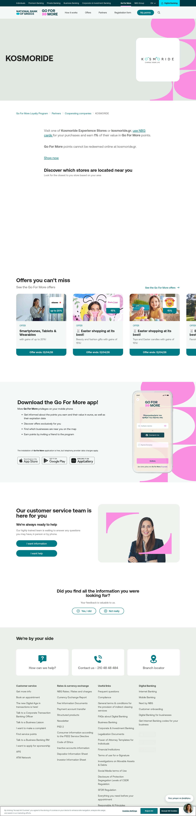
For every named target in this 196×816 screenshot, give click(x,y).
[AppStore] (149, 734)
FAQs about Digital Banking (113, 716)
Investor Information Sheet (71, 759)
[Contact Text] (98, 662)
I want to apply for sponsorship (33, 745)
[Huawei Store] (149, 750)
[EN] (153, 3)
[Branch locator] (153, 662)
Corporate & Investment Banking (96, 3)
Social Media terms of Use (112, 770)
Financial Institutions (109, 749)
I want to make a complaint (31, 728)
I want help (37, 553)
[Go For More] (49, 12)
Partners (103, 12)
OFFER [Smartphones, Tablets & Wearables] (22, 325)
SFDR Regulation (107, 789)
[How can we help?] (42, 662)
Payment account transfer (71, 709)
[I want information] (36, 543)
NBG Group (139, 3)
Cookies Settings (129, 811)
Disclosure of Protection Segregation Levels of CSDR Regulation (113, 780)
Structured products (68, 714)
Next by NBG (146, 703)
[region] (98, 811)
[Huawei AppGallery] (83, 458)
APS (18, 751)
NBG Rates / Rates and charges (74, 691)
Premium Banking (36, 3)
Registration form (122, 12)
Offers (88, 12)
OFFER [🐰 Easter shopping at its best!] (79, 325)
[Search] (159, 12)
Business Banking (71, 3)
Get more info (23, 691)
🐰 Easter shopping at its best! (95, 332)
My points (145, 12)
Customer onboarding (151, 709)
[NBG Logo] (26, 12)
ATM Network (23, 757)
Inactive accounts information (73, 748)
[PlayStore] (149, 742)
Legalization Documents (111, 734)
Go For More (126, 3)
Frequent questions (108, 691)
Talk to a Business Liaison (30, 722)
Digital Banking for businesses (155, 714)
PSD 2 (60, 726)
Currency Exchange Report (72, 697)
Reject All (149, 811)
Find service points (26, 734)
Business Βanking (107, 722)
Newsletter (63, 720)
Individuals (20, 3)
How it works (71, 12)
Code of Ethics (65, 742)
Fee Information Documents (72, 703)
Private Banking (53, 3)
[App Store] (29, 458)
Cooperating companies (78, 113)
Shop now (51, 158)
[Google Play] (56, 458)
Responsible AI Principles (111, 805)
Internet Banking (148, 691)
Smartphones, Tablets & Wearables (37, 332)
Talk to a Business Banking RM (32, 739)
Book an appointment (28, 697)
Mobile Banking (147, 697)
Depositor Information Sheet (72, 753)
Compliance (104, 697)
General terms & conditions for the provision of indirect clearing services (115, 707)
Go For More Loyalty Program (32, 113)
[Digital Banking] (169, 3)
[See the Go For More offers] (162, 288)
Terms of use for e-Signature (113, 755)
